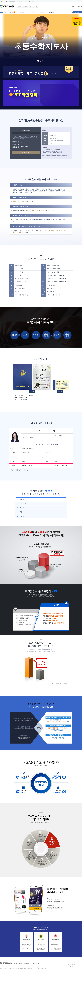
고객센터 (33, 963)
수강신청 (12, 12)
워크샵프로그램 (12, 1)
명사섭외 (6, 1)
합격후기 (59, 12)
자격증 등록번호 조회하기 (25, 152)
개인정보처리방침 (27, 963)
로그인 (73, 6)
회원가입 (80, 6)
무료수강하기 (77, 12)
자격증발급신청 (50, 12)
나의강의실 (40, 12)
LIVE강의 (23, 1)
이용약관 (20, 963)
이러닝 (18, 1)
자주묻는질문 (31, 12)
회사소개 (15, 963)
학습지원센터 (22, 12)
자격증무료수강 (30, 1)
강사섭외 (1, 1)
